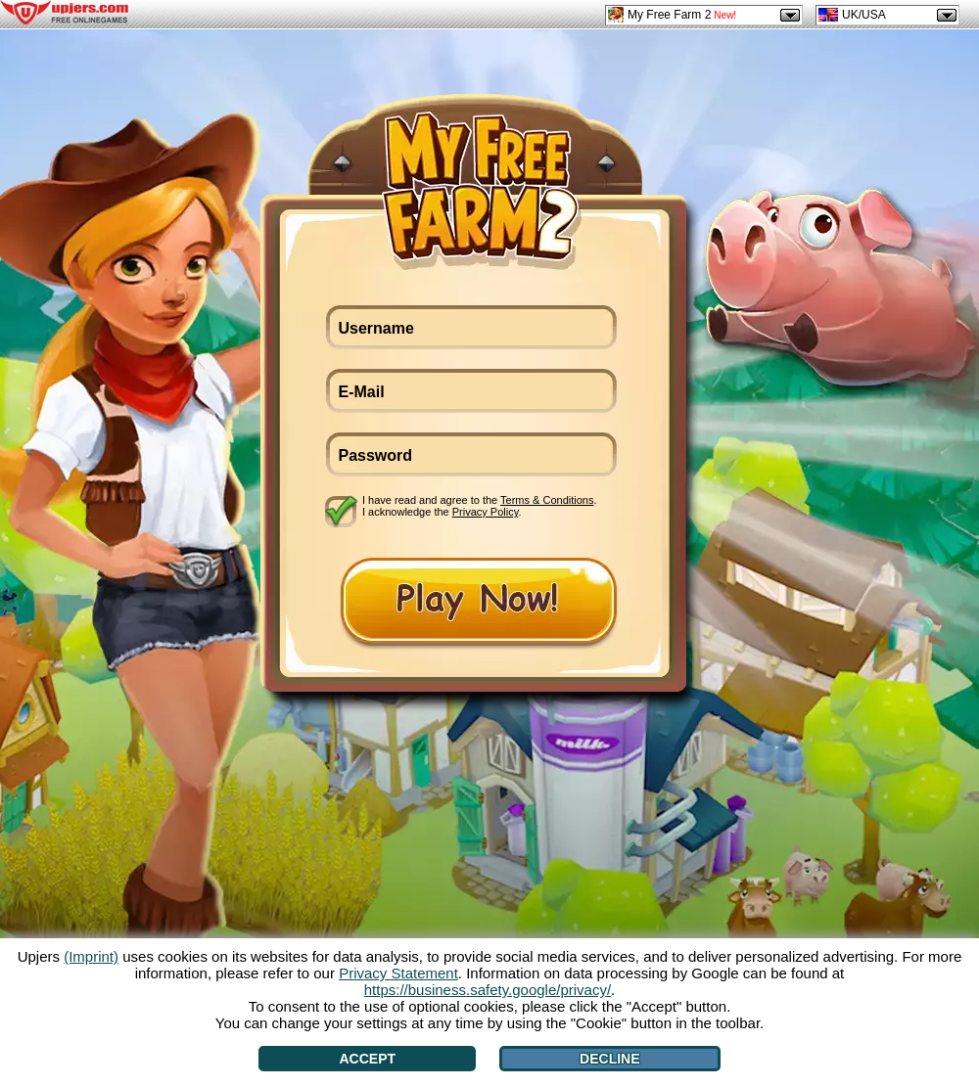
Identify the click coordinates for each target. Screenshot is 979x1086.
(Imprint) (91, 956)
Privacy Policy (485, 512)
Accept (367, 1058)
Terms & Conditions (546, 500)
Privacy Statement (398, 973)
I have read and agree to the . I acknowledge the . (479, 506)
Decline (609, 1058)
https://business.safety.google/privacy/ (487, 989)
